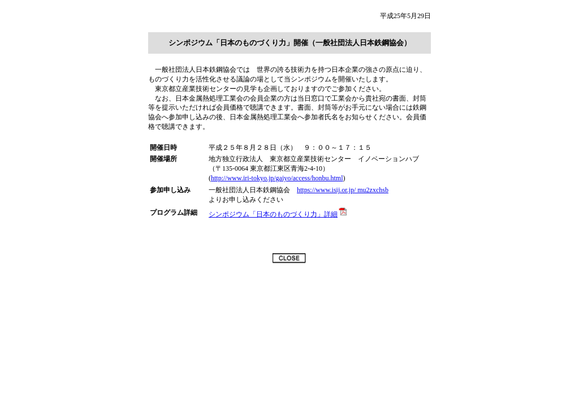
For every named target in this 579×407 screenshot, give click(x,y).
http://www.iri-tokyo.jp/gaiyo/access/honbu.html (277, 178)
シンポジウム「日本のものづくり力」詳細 (278, 214)
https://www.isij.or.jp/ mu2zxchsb (342, 190)
